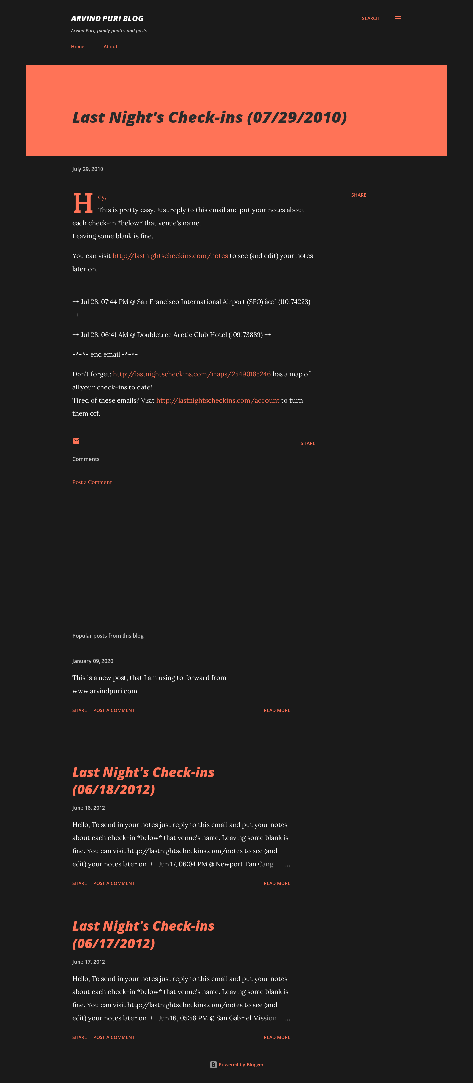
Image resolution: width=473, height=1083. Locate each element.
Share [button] (358, 195)
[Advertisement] (183, 550)
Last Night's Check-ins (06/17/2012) (143, 934)
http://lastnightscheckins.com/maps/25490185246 (192, 374)
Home (77, 46)
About (111, 46)
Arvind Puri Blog (107, 18)
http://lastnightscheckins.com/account (218, 400)
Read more (277, 710)
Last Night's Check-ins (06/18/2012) (143, 780)
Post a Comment (92, 482)
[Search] (371, 18)
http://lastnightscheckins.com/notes (170, 256)
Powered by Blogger (237, 1064)
